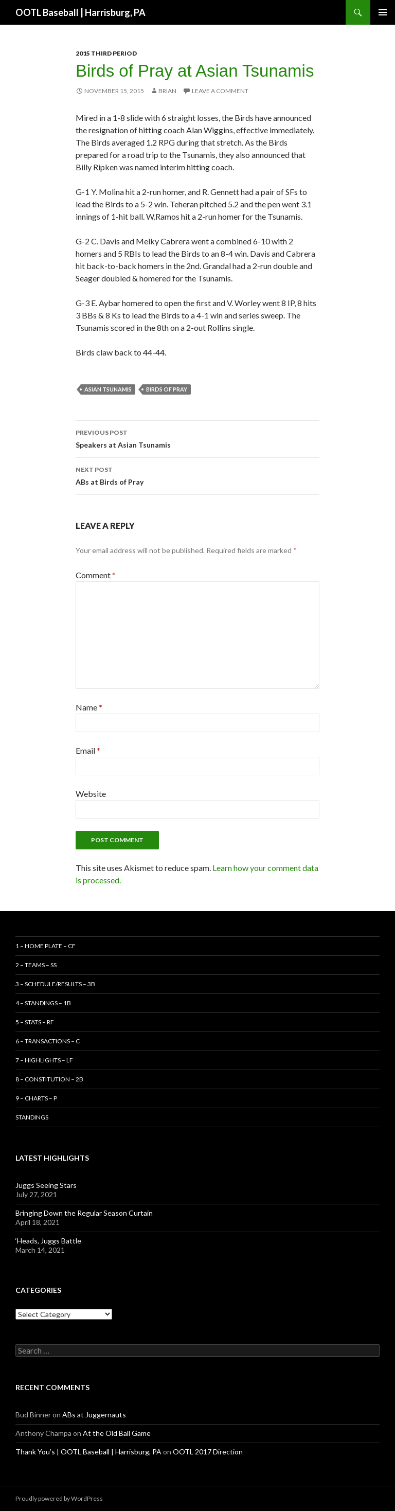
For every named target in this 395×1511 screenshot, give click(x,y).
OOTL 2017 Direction (208, 1451)
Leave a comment (220, 91)
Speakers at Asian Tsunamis (197, 437)
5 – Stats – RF (34, 1022)
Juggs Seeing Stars (46, 1185)
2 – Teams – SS (36, 965)
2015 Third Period (106, 53)
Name (89, 707)
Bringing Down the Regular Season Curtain (84, 1212)
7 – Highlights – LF (44, 1060)
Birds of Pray (166, 389)
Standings (31, 1117)
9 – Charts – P (36, 1098)
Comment (96, 575)
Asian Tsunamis (108, 389)
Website (91, 793)
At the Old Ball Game (117, 1433)
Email (88, 750)
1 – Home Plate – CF (45, 946)
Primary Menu (382, 12)
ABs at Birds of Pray (197, 475)
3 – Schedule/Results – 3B (55, 984)
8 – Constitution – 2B (49, 1079)
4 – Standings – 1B (43, 1003)
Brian (167, 91)
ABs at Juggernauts (94, 1414)
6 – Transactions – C (47, 1041)
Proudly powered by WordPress (59, 1498)
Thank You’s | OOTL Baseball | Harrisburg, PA (88, 1451)
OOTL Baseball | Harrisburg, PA (80, 12)
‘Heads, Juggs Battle (48, 1240)
